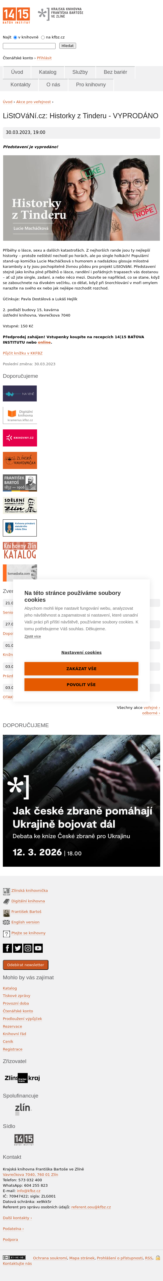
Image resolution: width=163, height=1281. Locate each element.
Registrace (13, 1049)
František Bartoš (26, 911)
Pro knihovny (91, 84)
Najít (7, 37)
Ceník (8, 1041)
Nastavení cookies (81, 652)
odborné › (151, 713)
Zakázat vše (81, 668)
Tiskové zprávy (16, 996)
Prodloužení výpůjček (22, 1019)
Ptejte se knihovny (28, 933)
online (44, 342)
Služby (80, 72)
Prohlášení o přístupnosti (120, 1258)
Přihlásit (44, 58)
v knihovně (28, 37)
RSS (148, 1258)
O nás (53, 84)
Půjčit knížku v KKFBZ (22, 353)
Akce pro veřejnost (33, 102)
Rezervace (12, 1026)
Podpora (11, 1239)
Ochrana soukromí (50, 1258)
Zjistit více (33, 636)
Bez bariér (115, 72)
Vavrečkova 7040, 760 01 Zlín (30, 1174)
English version (25, 922)
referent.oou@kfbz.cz (91, 1207)
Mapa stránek (81, 1258)
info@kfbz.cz (28, 1191)
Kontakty (20, 84)
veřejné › (152, 707)
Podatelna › (13, 1229)
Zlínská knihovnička (29, 890)
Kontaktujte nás (17, 1263)
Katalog (47, 72)
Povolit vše (81, 684)
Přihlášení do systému (158, 1257)
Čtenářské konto (18, 1011)
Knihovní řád (14, 1034)
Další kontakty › (17, 1218)
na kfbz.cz (55, 37)
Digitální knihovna (28, 901)
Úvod (17, 72)
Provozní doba (16, 1003)
